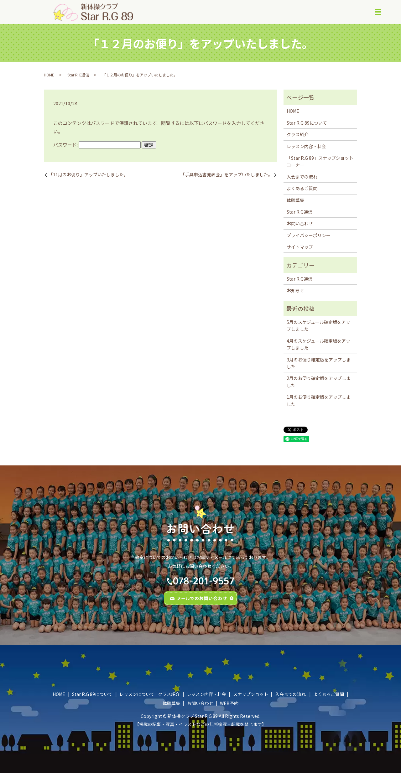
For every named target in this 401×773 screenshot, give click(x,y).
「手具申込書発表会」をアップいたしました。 (226, 175)
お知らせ (295, 291)
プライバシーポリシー (309, 235)
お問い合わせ (300, 223)
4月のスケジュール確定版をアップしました (318, 344)
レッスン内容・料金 (306, 146)
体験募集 (295, 200)
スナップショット (250, 694)
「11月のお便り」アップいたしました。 (88, 175)
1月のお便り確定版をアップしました (319, 400)
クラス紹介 (298, 135)
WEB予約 (229, 703)
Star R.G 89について (307, 123)
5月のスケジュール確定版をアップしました (318, 325)
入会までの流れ (302, 177)
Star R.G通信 (78, 75)
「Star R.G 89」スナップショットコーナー (320, 161)
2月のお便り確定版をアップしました (319, 382)
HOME (49, 75)
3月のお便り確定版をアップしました (319, 363)
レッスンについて (136, 694)
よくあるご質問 (302, 188)
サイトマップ (300, 247)
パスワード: (97, 145)
